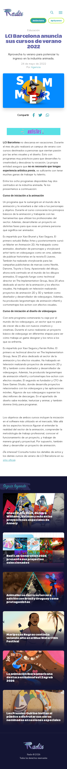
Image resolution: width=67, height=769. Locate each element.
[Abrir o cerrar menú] (60, 12)
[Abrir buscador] (51, 12)
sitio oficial (9, 459)
